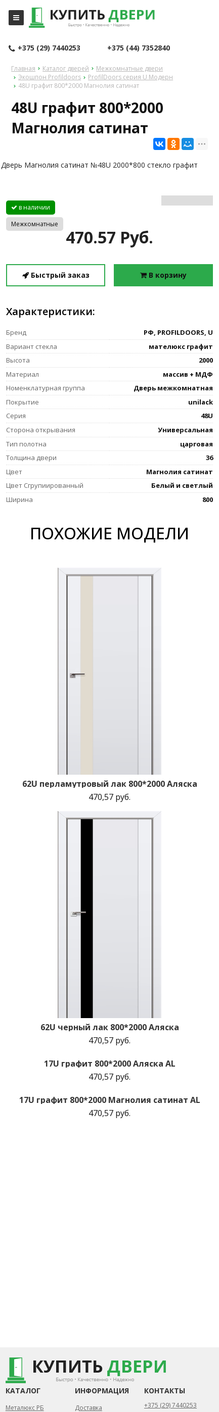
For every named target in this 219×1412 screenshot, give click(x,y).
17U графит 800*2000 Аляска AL (110, 1064)
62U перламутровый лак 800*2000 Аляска (109, 784)
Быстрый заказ (56, 275)
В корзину (163, 275)
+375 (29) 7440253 (44, 48)
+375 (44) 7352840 (138, 48)
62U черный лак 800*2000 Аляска (109, 1027)
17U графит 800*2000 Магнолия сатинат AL (109, 1100)
